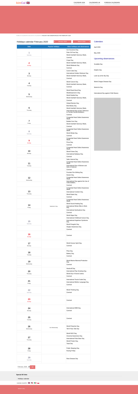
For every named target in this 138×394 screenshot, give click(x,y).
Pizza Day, (69, 142)
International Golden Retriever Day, (77, 73)
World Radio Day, (71, 194)
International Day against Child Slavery (106, 93)
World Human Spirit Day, (74, 243)
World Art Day (98, 87)
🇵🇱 (38, 383)
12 (29, 179)
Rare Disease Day (72, 358)
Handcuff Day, (70, 268)
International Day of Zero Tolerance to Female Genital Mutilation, (77, 111)
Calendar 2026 (79, 2)
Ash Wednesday (53, 327)
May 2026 (97, 53)
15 (29, 222)
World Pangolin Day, (72, 224)
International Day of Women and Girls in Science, (76, 166)
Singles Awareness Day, (74, 227)
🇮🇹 (35, 383)
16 (29, 235)
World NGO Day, (71, 333)
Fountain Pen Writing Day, (74, 172)
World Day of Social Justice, (75, 273)
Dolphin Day (98, 70)
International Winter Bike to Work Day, (76, 206)
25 (29, 318)
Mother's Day (21, 388)
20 (29, 272)
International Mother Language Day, (77, 282)
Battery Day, (70, 253)
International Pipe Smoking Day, (76, 271)
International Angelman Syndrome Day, (77, 221)
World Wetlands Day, (73, 65)
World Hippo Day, (71, 215)
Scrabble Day (98, 64)
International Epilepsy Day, (74, 154)
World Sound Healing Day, (74, 203)
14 (29, 206)
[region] (69, 19)
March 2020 (84, 41)
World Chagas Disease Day (102, 81)
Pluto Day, (69, 251)
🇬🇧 (23, 2)
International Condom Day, (74, 192)
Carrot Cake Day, (71, 71)
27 (29, 338)
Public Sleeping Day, (72, 348)
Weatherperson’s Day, (73, 93)
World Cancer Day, (72, 82)
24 (29, 309)
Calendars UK (94, 2)
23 (29, 300)
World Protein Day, (72, 341)
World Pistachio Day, (72, 326)
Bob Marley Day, (71, 106)
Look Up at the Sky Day (101, 76)
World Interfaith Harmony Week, (76, 55)
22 (29, 291)
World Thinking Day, (72, 290)
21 (29, 282)
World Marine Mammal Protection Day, (76, 261)
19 (29, 262)
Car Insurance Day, (72, 50)
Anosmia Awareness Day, (74, 336)
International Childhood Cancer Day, (77, 218)
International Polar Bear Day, (75, 338)
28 (29, 349)
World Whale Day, (72, 133)
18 (29, 253)
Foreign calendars (112, 2)
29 (29, 358)
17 (29, 244)
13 (29, 192)
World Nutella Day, (72, 95)
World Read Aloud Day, (73, 90)
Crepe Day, (70, 60)
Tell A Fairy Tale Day (72, 328)
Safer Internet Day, (72, 159)
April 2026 (97, 47)
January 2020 (60, 41)
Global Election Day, (72, 103)
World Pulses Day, (72, 151)
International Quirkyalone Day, (75, 210)
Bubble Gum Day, (72, 121)
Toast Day (69, 343)
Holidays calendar (23, 378)
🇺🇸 (32, 383)
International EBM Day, (73, 308)
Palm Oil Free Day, (72, 52)
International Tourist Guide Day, (76, 279)
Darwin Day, (70, 175)
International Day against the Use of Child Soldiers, (77, 181)
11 (29, 164)
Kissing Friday (70, 351)
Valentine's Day (54, 206)
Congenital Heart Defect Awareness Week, (77, 118)
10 (29, 152)
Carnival (69, 57)
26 (29, 327)
